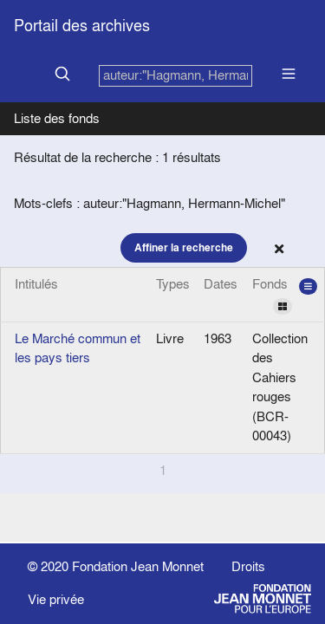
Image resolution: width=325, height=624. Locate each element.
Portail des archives (82, 25)
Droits (248, 566)
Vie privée (56, 599)
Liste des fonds (57, 118)
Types (173, 284)
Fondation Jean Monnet (138, 566)
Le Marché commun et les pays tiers (77, 348)
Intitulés (36, 284)
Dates (220, 284)
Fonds (284, 295)
